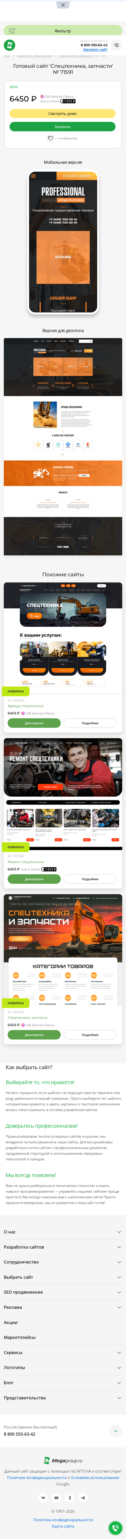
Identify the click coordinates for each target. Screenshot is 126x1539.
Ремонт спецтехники (26, 861)
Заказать (62, 126)
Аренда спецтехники (26, 705)
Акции (11, 1322)
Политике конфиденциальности (37, 1477)
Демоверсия (34, 723)
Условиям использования (95, 1477)
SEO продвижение (23, 1292)
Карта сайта (63, 1526)
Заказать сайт (95, 49)
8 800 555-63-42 (94, 45)
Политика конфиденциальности (63, 1519)
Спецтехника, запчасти (27, 1017)
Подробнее (90, 723)
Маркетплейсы (19, 1337)
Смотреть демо (62, 113)
